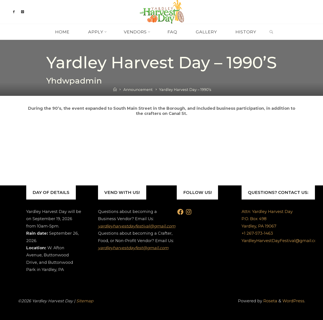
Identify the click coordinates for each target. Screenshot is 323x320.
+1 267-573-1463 (257, 233)
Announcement (138, 89)
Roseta (269, 301)
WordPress (293, 301)
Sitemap (84, 301)
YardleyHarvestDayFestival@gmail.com (281, 240)
